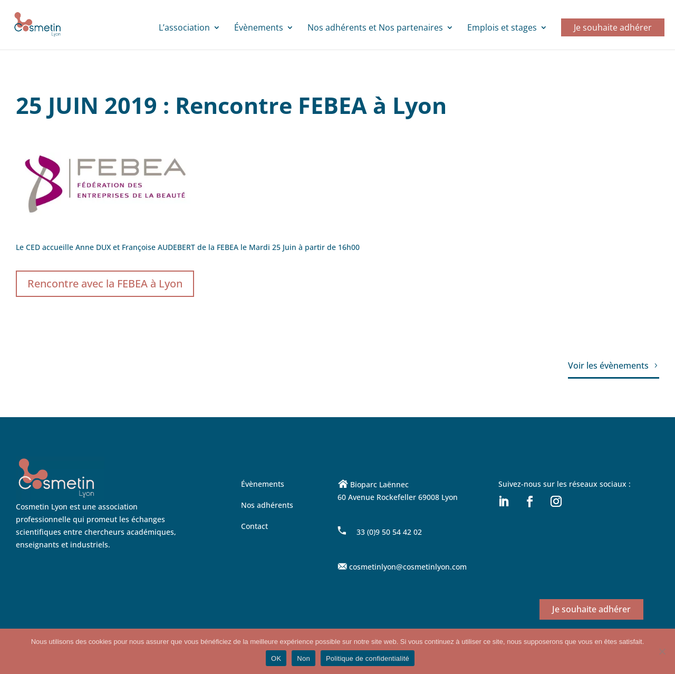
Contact (254, 526)
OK (276, 658)
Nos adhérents (267, 505)
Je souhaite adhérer (613, 27)
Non (303, 658)
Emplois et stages (502, 28)
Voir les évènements (608, 365)
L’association (184, 28)
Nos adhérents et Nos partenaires (375, 28)
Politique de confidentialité (367, 658)
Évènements (258, 28)
